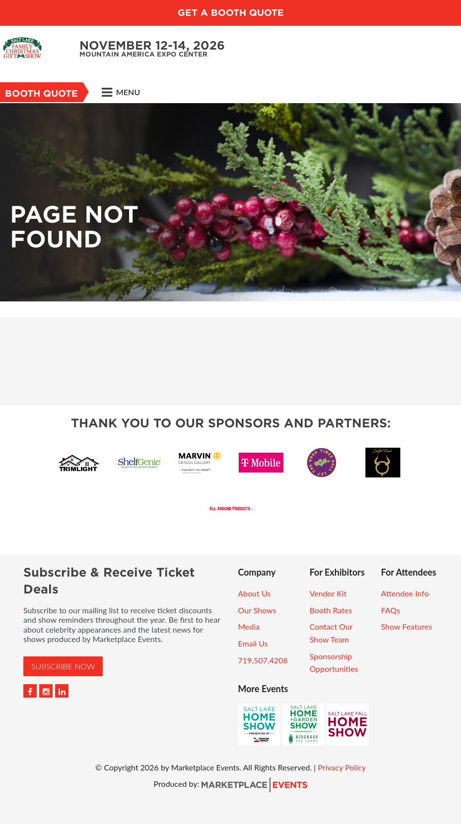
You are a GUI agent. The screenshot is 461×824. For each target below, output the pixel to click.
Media (249, 626)
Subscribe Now (63, 666)
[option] (230, 202)
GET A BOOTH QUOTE (231, 12)
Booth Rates (331, 610)
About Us (254, 593)
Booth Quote (41, 93)
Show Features (406, 626)
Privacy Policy (342, 767)
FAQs (390, 610)
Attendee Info (405, 593)
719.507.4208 (263, 660)
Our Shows (257, 610)
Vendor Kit (328, 593)
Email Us (253, 643)
